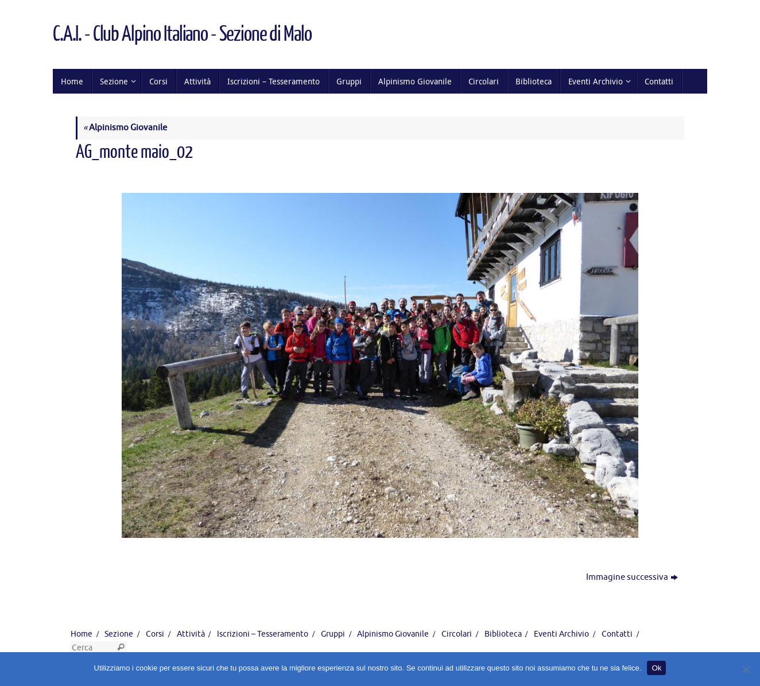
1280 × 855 (199, 173)
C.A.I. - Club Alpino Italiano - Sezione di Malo (182, 34)
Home (81, 634)
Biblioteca (503, 634)
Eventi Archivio (561, 634)
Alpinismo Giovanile (125, 127)
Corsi (155, 634)
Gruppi (333, 634)
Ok (656, 668)
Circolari (456, 634)
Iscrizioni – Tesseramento (262, 634)
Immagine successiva (632, 577)
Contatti (617, 634)
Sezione (118, 634)
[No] (745, 669)
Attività (191, 634)
